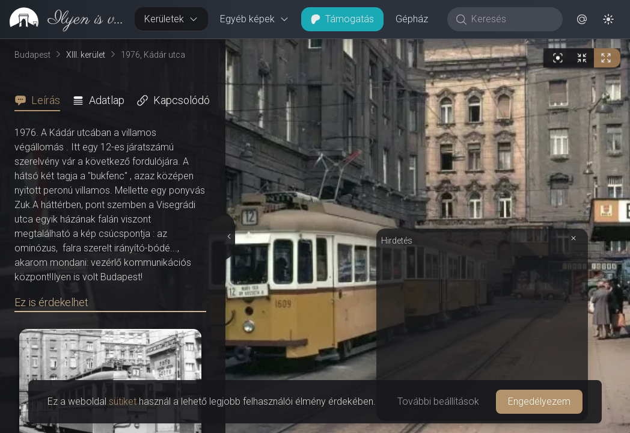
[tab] (40, 100)
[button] (582, 19)
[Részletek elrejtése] (228, 236)
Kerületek (171, 19)
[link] (62, 19)
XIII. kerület (85, 55)
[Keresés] (511, 19)
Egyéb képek (254, 19)
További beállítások (438, 401)
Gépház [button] (412, 19)
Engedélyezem (539, 401)
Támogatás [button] (342, 19)
